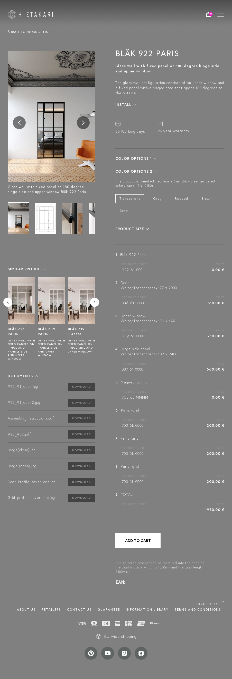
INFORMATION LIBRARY (147, 609)
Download (81, 386)
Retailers (51, 609)
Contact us (79, 609)
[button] (23, 376)
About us (26, 609)
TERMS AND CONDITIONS (197, 609)
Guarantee (109, 609)
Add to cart (138, 540)
